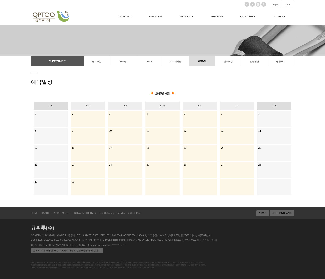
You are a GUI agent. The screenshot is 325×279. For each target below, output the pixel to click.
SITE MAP (135, 213)
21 (259, 147)
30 (73, 181)
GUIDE (46, 213)
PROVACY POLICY (83, 213)
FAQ (149, 61)
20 (222, 147)
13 (222, 130)
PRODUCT (186, 16)
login (275, 4)
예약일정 (202, 61)
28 (259, 164)
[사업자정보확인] (208, 240)
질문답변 (254, 61)
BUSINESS (156, 16)
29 (36, 181)
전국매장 (228, 61)
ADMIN (263, 213)
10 (110, 130)
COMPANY (125, 16)
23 (73, 164)
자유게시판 (175, 61)
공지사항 (96, 61)
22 (36, 164)
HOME (34, 213)
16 (73, 147)
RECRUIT (217, 16)
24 (110, 164)
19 (185, 147)
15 (36, 147)
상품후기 (280, 61)
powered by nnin (119, 245)
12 (185, 130)
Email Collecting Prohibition (111, 213)
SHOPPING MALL (282, 213)
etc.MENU (279, 16)
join (288, 4)
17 (110, 147)
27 (222, 164)
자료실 (123, 61)
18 (147, 147)
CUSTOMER (248, 16)
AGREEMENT (61, 213)
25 (147, 164)
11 (147, 130)
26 (185, 164)
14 (259, 130)
